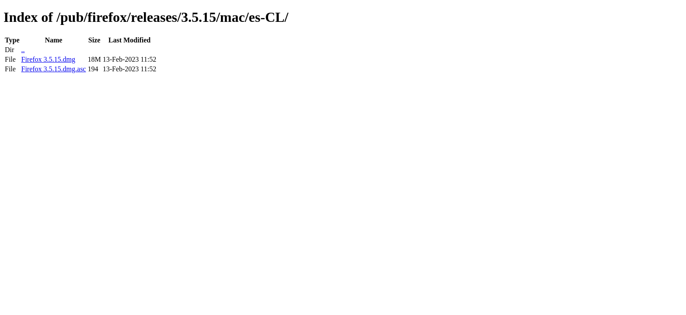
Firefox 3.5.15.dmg (48, 59)
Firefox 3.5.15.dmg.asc (53, 69)
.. (22, 49)
